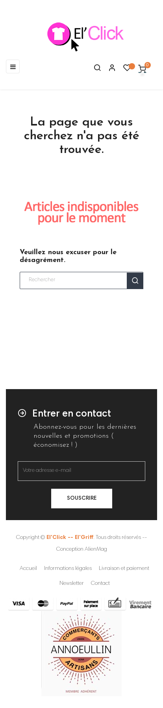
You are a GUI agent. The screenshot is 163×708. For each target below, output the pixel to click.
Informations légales (68, 568)
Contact (100, 583)
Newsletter (71, 583)
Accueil (28, 568)
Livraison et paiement (124, 568)
